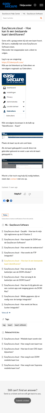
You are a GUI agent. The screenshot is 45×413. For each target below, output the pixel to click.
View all (6, 312)
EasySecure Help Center (11, 13)
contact (13, 178)
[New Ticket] (22, 400)
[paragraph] (22, 111)
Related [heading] (12, 332)
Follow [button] (5, 215)
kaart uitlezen (20, 325)
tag (4, 325)
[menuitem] (35, 5)
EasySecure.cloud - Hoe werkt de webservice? (23, 247)
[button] (35, 5)
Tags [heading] (7, 319)
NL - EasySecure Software (33, 13)
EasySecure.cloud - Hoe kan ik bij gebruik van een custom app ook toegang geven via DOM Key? (23, 288)
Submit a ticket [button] (22, 400)
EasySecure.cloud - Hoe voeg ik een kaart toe (23, 343)
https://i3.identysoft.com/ (13, 62)
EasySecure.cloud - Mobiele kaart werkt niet (23, 338)
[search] (22, 18)
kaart (10, 325)
